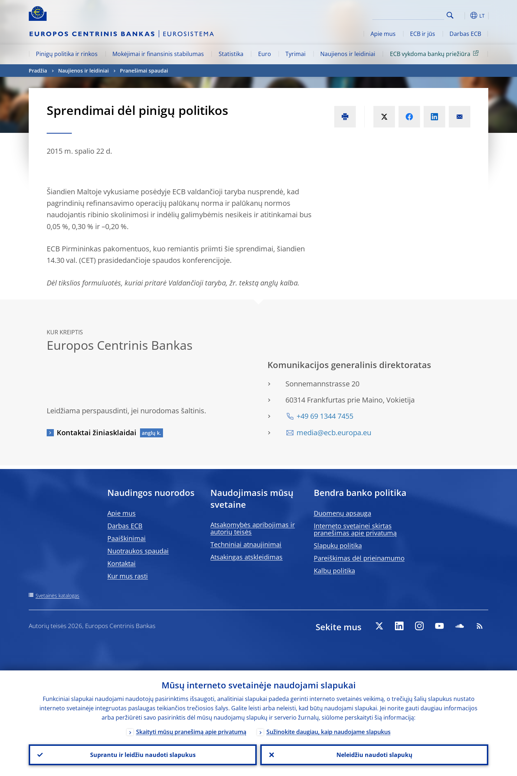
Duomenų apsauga (342, 513)
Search (450, 15)
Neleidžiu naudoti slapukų (374, 755)
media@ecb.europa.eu (334, 432)
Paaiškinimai (126, 538)
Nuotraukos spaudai (138, 551)
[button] (463, 15)
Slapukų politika (338, 545)
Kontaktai (121, 563)
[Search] (408, 14)
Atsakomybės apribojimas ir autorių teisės (252, 528)
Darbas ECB (465, 34)
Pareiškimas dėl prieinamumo (359, 558)
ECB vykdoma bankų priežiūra (435, 53)
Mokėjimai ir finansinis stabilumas (158, 54)
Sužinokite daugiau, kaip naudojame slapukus (328, 732)
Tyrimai (295, 54)
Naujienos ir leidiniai (347, 54)
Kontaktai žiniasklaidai (96, 432)
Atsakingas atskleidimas (246, 557)
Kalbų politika (334, 570)
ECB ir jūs (422, 34)
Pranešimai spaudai (144, 70)
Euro (264, 54)
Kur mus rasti (127, 576)
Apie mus (383, 34)
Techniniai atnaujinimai (245, 544)
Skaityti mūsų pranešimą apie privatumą (191, 732)
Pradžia (38, 70)
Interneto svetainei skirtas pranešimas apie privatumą (355, 529)
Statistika (231, 54)
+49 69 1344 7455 (325, 416)
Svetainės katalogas (57, 595)
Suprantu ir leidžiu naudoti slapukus (143, 755)
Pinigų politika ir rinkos (67, 54)
